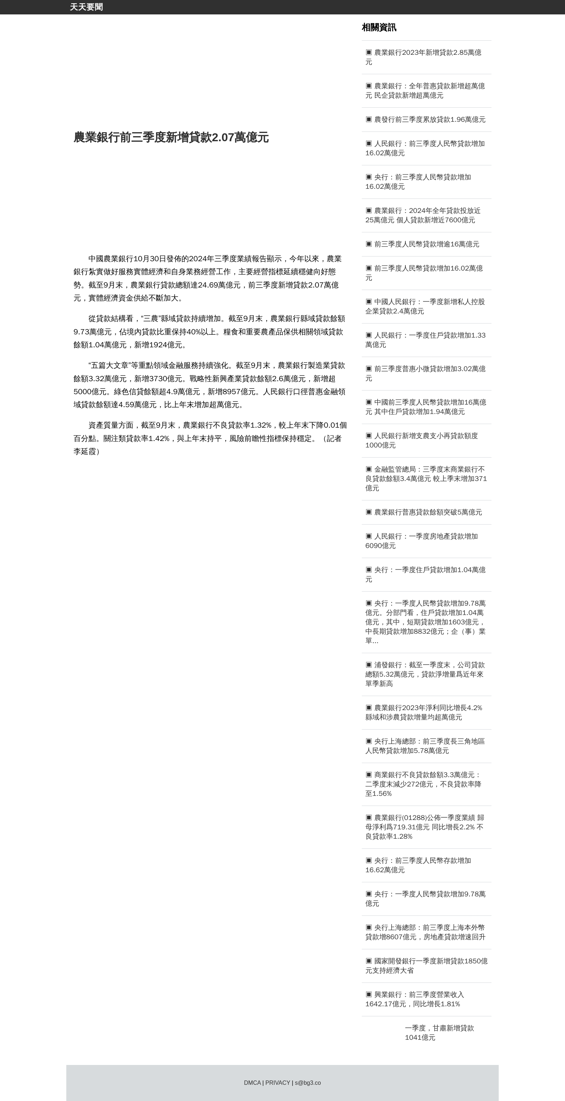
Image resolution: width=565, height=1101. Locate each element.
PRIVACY (278, 1083)
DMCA (252, 1083)
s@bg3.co (308, 1083)
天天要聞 (86, 7)
